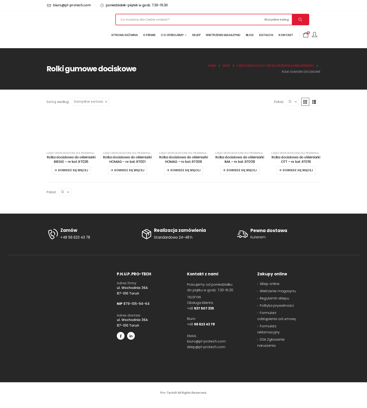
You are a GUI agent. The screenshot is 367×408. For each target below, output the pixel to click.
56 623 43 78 (204, 324)
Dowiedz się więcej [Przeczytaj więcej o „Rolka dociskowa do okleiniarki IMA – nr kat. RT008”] (242, 170)
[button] (305, 102)
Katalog (266, 35)
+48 (200, 308)
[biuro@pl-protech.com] (69, 5)
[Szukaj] (300, 19)
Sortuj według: (58, 101)
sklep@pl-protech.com (206, 347)
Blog (250, 35)
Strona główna (124, 35)
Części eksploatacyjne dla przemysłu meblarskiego (79, 153)
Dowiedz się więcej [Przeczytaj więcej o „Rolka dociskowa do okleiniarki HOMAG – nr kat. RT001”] (129, 170)
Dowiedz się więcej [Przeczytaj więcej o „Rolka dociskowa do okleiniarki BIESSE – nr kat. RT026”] (73, 170)
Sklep (196, 35)
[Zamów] (90, 234)
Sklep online (269, 283)
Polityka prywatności (277, 305)
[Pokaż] (292, 102)
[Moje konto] (314, 35)
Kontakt (286, 35)
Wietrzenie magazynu (223, 35)
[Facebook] (121, 336)
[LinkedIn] (131, 336)
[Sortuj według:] (90, 102)
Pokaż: (279, 101)
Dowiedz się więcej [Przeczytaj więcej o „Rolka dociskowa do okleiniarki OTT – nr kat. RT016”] (298, 170)
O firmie (149, 35)
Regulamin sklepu (274, 298)
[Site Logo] (73, 29)
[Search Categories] (277, 19)
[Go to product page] (71, 144)
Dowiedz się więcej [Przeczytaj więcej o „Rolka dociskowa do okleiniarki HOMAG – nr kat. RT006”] (185, 170)
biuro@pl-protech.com (206, 341)
